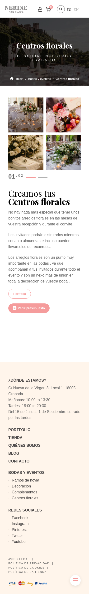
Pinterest (19, 530)
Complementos (24, 492)
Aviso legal (18, 559)
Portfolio (19, 294)
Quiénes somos (24, 445)
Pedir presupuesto (29, 308)
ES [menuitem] (69, 9)
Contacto (18, 461)
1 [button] (31, 177)
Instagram (20, 524)
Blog (13, 453)
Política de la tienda (27, 571)
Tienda (15, 438)
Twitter (17, 536)
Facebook (20, 518)
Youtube (18, 542)
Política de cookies (26, 567)
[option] (44, 133)
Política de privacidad (29, 563)
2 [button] (42, 177)
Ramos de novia (25, 480)
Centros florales (25, 498)
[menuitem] (69, 10)
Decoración (21, 486)
